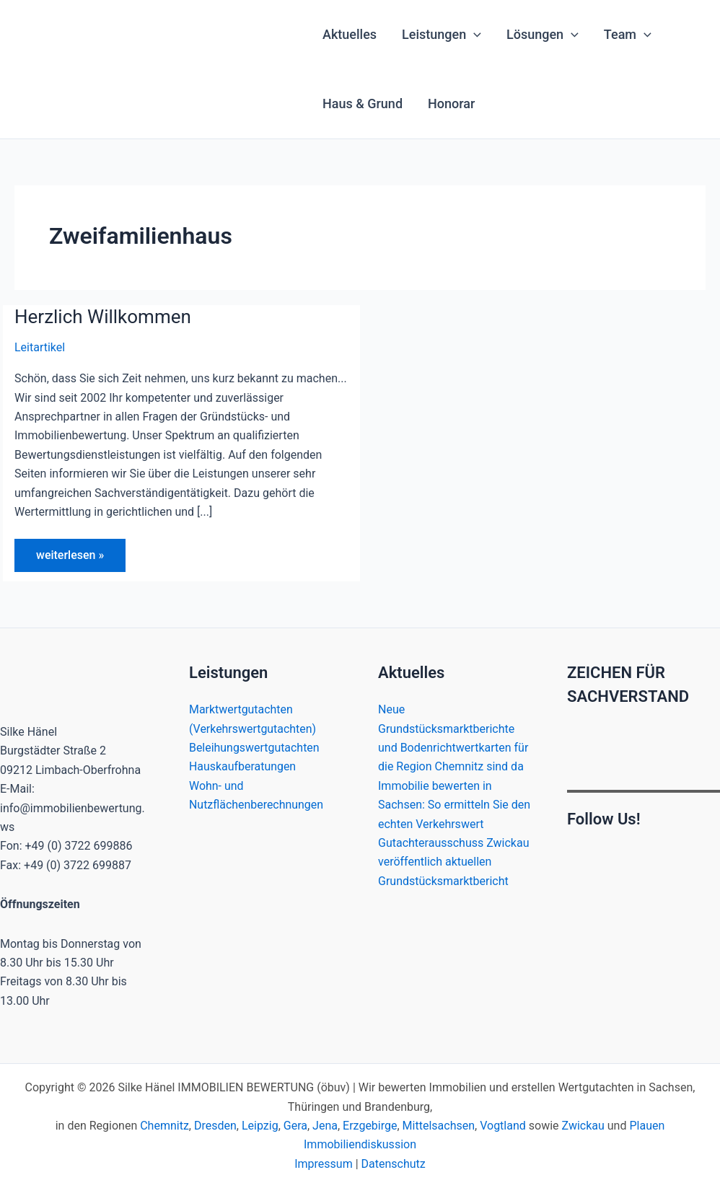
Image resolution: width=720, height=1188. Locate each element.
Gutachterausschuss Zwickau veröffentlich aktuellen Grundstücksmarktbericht (454, 862)
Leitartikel (39, 347)
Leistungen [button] (441, 34)
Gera (295, 1125)
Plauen (646, 1125)
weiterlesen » (69, 559)
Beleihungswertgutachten (254, 747)
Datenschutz (393, 1164)
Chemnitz (164, 1125)
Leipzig (260, 1125)
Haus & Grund (362, 103)
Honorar (451, 103)
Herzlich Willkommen (102, 316)
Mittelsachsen (439, 1125)
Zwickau (583, 1125)
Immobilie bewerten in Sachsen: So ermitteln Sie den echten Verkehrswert (454, 805)
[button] (473, 34)
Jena (325, 1125)
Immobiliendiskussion (360, 1144)
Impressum (323, 1164)
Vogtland (503, 1125)
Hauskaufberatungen (243, 766)
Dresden (215, 1125)
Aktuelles (349, 34)
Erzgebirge (370, 1125)
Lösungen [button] (542, 34)
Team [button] (627, 34)
